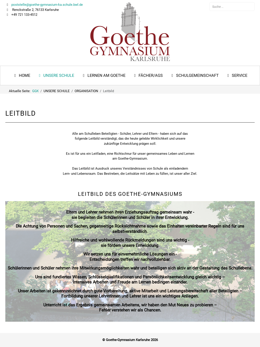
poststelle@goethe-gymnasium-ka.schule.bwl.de (46, 5)
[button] (56, 75)
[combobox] (232, 6)
